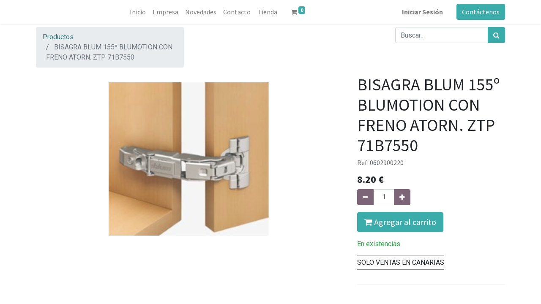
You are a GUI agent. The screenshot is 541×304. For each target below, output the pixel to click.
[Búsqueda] (496, 35)
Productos (58, 37)
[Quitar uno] (365, 197)
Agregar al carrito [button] (400, 222)
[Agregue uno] (402, 197)
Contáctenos (481, 12)
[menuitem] (137, 11)
